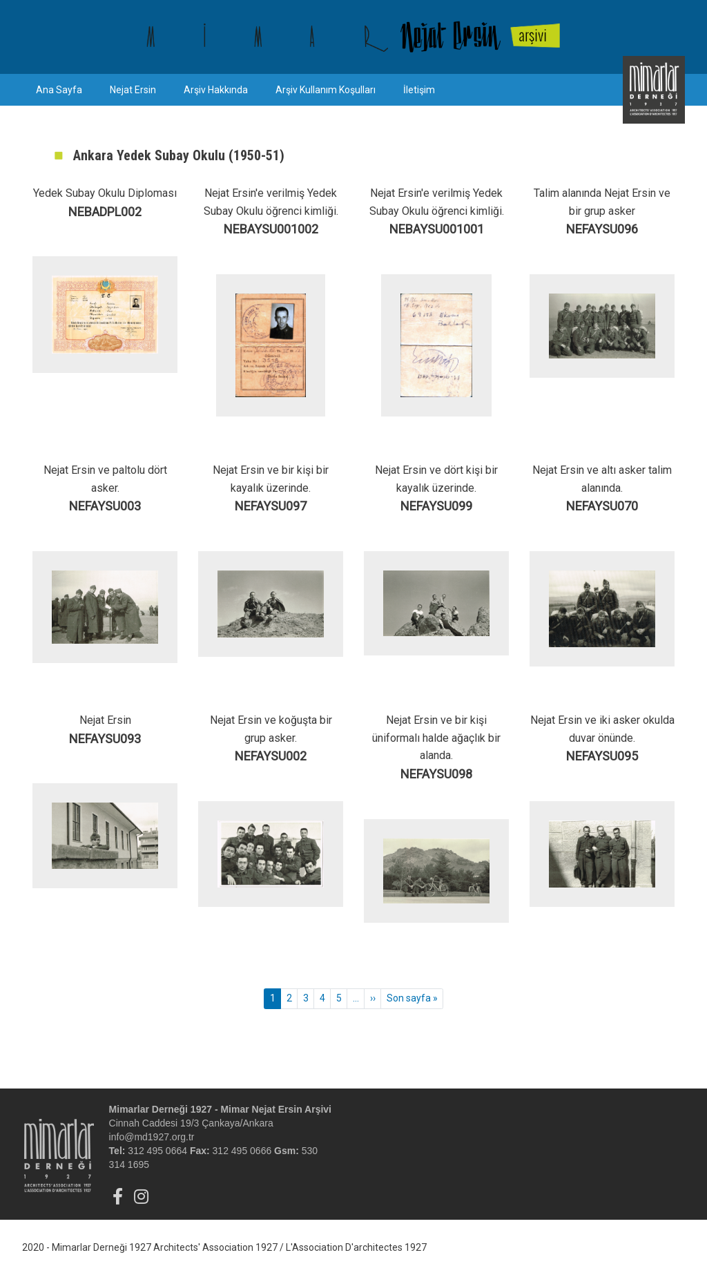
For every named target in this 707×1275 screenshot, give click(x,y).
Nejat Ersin (133, 89)
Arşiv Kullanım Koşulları (325, 89)
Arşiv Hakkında (216, 89)
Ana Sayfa (59, 89)
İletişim (419, 89)
